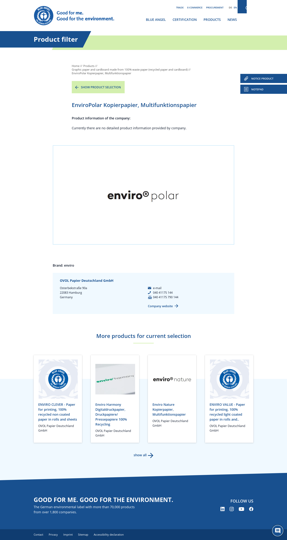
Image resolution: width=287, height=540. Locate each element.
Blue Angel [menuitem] (156, 19)
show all (139, 455)
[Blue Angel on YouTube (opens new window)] (241, 509)
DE (230, 7)
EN (235, 7)
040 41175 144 (163, 293)
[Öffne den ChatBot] (277, 530)
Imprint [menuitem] (68, 534)
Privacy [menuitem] (53, 534)
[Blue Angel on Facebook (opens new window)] (251, 509)
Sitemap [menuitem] (84, 534)
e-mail (157, 288)
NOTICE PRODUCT (262, 78)
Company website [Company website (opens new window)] (160, 306)
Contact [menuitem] (38, 534)
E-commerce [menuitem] (194, 7)
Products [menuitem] (212, 19)
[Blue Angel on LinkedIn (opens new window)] (222, 509)
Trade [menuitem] (180, 7)
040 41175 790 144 (165, 297)
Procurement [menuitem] (214, 7)
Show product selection (101, 87)
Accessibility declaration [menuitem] (110, 534)
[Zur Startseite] (78, 16)
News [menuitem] (232, 19)
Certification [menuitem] (185, 19)
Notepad (257, 89)
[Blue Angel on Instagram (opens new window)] (232, 509)
